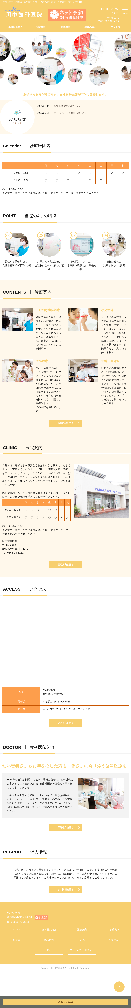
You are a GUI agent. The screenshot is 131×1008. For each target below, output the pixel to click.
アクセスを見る (65, 734)
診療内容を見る (65, 426)
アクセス (115, 27)
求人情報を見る (65, 909)
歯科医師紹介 (15, 27)
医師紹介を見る (65, 843)
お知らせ (49, 970)
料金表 (16, 960)
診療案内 (65, 27)
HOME (16, 950)
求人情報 (49, 960)
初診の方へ (90, 27)
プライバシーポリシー (82, 970)
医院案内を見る (65, 572)
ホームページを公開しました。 (71, 113)
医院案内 (40, 27)
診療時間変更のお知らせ (67, 106)
